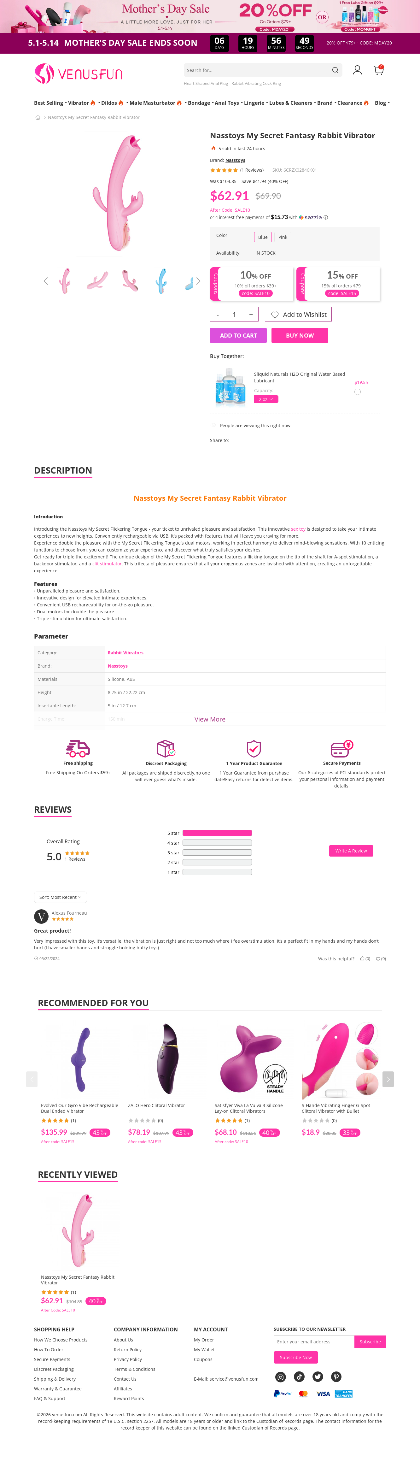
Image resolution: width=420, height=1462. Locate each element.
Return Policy (128, 1350)
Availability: (228, 253)
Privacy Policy (128, 1359)
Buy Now (300, 335)
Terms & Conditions (134, 1369)
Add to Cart (238, 335)
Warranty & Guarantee (58, 1389)
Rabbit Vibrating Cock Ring (256, 83)
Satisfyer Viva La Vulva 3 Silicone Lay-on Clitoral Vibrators (249, 1108)
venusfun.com (67, 1415)
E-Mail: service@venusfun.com (226, 1379)
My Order (204, 1340)
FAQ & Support (49, 1398)
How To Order (48, 1350)
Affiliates (123, 1389)
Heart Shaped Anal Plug (206, 83)
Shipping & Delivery (55, 1379)
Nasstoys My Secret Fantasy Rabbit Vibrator (210, 498)
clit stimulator (107, 564)
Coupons (203, 1359)
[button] (388, 1079)
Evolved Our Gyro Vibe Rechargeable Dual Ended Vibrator (79, 1108)
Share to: (219, 440)
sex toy (298, 529)
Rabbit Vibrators (125, 653)
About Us (123, 1340)
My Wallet (204, 1350)
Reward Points (129, 1398)
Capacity (263, 390)
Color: (222, 235)
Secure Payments (52, 1359)
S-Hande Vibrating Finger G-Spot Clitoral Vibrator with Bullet (336, 1108)
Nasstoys (235, 160)
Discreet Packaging (54, 1369)
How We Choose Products (61, 1340)
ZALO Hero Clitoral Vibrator (156, 1105)
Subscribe (370, 1342)
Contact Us (125, 1379)
